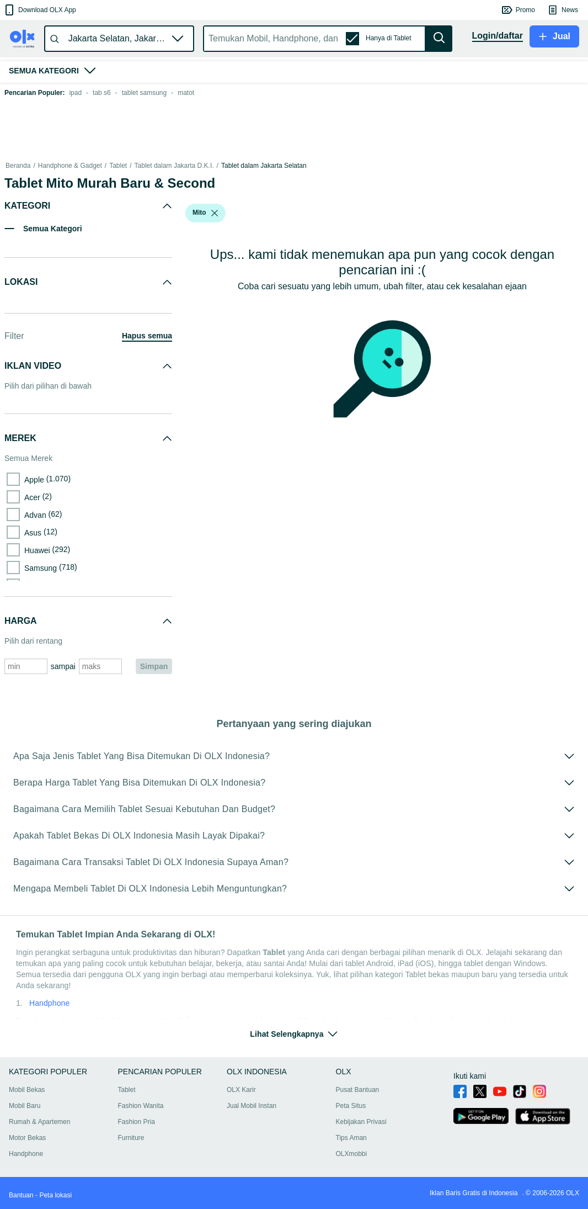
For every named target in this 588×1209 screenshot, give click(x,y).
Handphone (49, 1003)
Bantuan (21, 1195)
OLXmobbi (351, 1154)
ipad (75, 93)
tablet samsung (144, 93)
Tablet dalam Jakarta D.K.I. (174, 165)
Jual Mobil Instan (251, 1106)
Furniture (131, 1138)
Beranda (18, 165)
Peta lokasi (55, 1195)
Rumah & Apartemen (39, 1122)
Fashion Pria (136, 1122)
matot (186, 93)
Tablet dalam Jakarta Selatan (264, 165)
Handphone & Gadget (70, 165)
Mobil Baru (24, 1106)
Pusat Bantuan (357, 1090)
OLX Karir (241, 1090)
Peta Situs (351, 1106)
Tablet (118, 165)
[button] (39, 10)
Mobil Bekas (27, 1090)
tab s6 (102, 93)
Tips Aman (351, 1138)
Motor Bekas (27, 1138)
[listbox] (214, 213)
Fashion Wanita (141, 1106)
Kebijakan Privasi (361, 1122)
